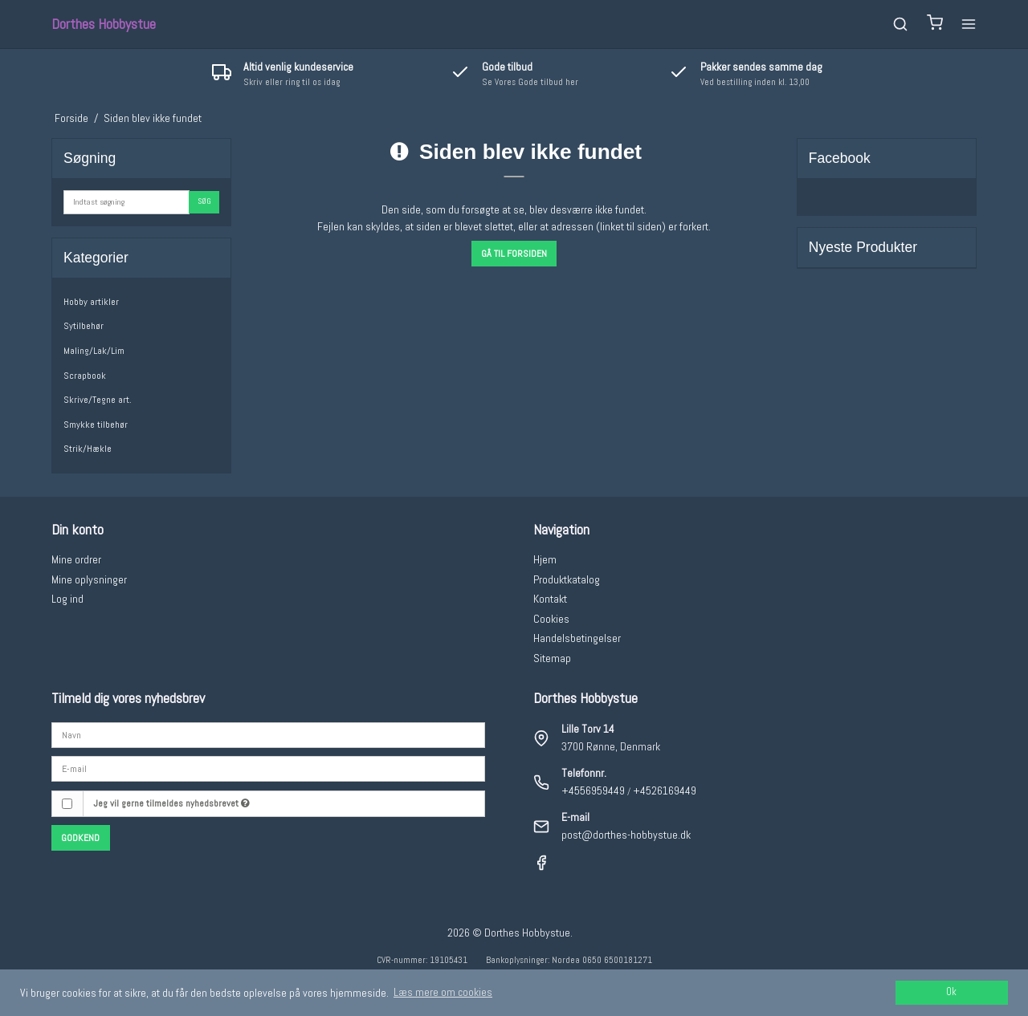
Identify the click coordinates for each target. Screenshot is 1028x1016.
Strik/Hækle (87, 448)
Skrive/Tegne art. (97, 399)
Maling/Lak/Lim (93, 350)
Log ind (67, 598)
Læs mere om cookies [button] (443, 992)
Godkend (80, 837)
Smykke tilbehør (95, 424)
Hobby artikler (91, 301)
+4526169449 (664, 790)
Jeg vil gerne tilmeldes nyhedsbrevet (171, 803)
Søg (204, 201)
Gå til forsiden (514, 253)
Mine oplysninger (89, 579)
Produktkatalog (566, 579)
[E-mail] (268, 768)
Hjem (545, 559)
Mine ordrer (76, 559)
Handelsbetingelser (577, 638)
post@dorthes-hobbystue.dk (626, 834)
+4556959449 (593, 790)
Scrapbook (84, 375)
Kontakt (550, 598)
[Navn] (268, 733)
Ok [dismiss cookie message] (951, 992)
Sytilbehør (83, 325)
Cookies (551, 619)
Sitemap (552, 658)
